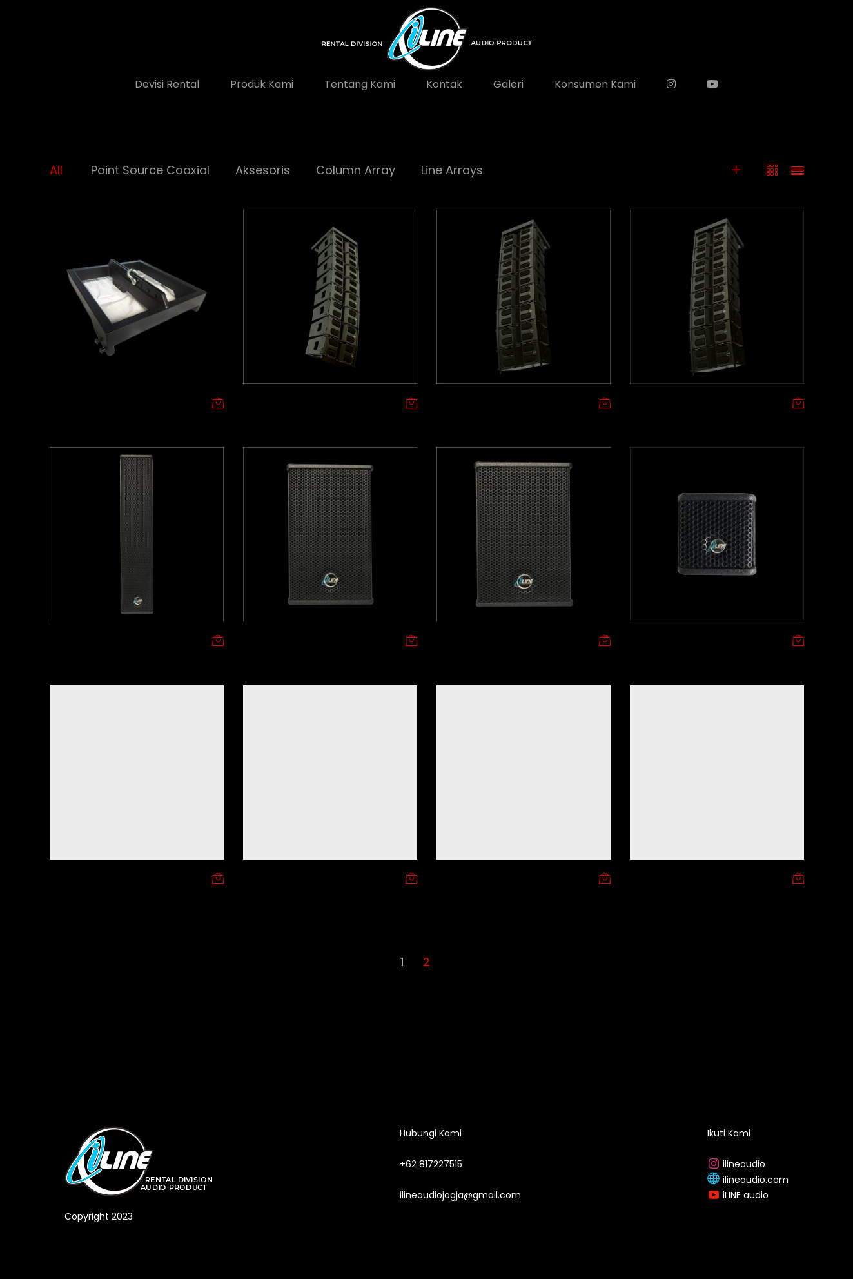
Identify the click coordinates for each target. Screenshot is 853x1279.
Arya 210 (649, 402)
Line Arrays (452, 170)
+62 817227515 (431, 1164)
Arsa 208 (457, 402)
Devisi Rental (167, 84)
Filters (715, 170)
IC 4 (639, 639)
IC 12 (446, 639)
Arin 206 (262, 402)
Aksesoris (262, 170)
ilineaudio (744, 1164)
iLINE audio (746, 1195)
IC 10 (253, 639)
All (56, 170)
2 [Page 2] (426, 962)
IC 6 (58, 877)
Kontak (444, 84)
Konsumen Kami (595, 84)
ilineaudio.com (756, 1179)
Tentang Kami (359, 84)
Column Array (355, 170)
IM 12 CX (455, 877)
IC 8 (251, 877)
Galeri (508, 84)
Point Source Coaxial (150, 170)
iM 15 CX (648, 877)
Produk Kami (261, 84)
